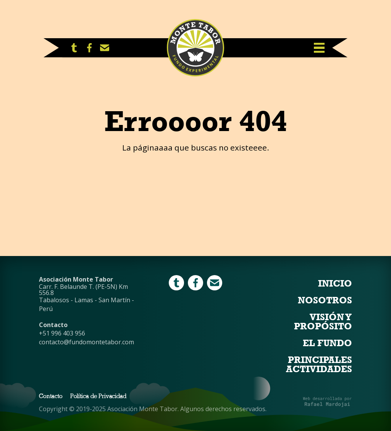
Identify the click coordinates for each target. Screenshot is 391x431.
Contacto (51, 397)
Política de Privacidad (98, 397)
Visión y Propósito (323, 322)
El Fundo (327, 343)
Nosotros (325, 300)
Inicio (335, 283)
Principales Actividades (319, 364)
